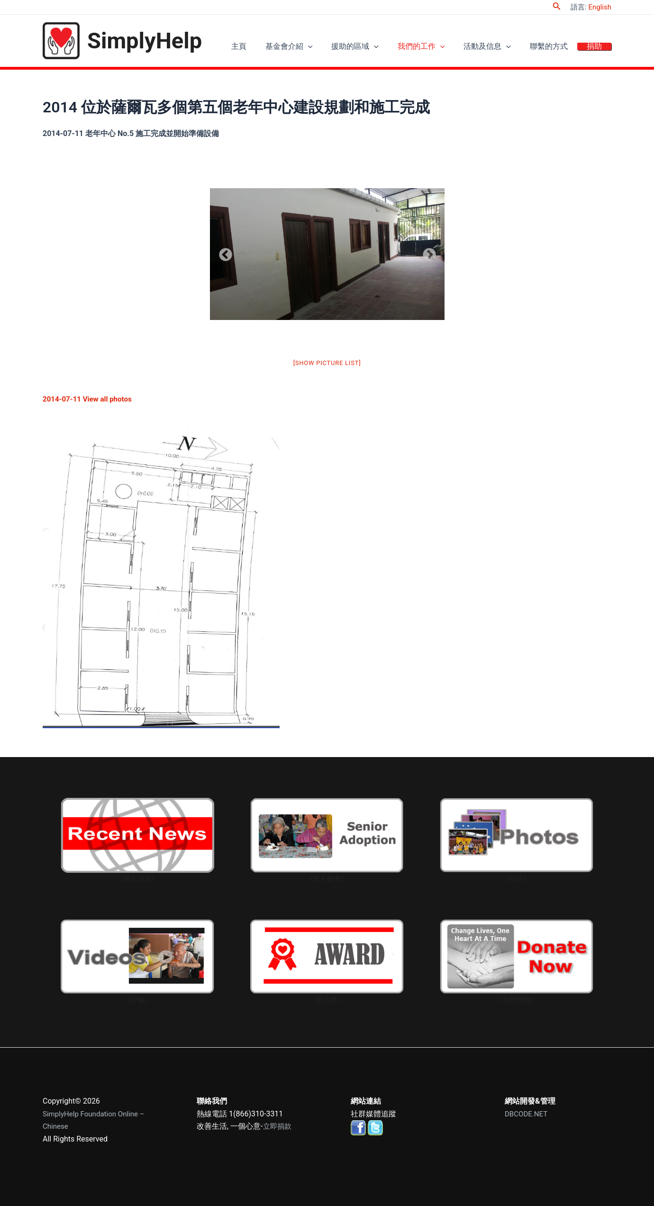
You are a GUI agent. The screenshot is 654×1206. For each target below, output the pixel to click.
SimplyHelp (144, 40)
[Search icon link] (557, 7)
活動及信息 (499, 47)
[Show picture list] (327, 362)
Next (426, 252)
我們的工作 (438, 47)
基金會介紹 (315, 47)
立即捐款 (278, 1126)
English (599, 7)
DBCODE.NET (527, 1113)
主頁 (269, 47)
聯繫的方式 (556, 47)
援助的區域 (376, 47)
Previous (222, 252)
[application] (334, 48)
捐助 (596, 47)
